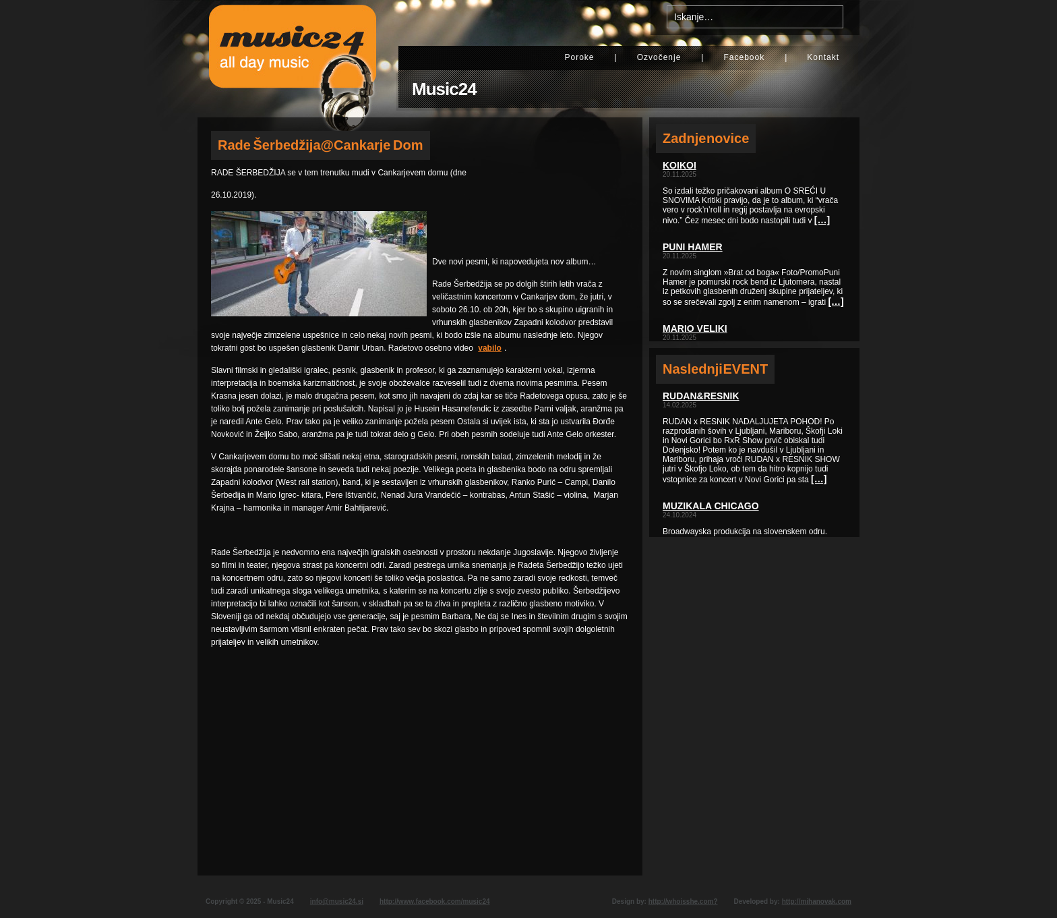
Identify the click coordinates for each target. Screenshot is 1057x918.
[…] (822, 219)
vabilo (490, 348)
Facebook (743, 57)
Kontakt (823, 57)
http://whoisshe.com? (683, 901)
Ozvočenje (659, 57)
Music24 (444, 89)
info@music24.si (336, 901)
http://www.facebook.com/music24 (435, 901)
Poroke (579, 57)
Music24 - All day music (292, 58)
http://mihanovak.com (816, 901)
